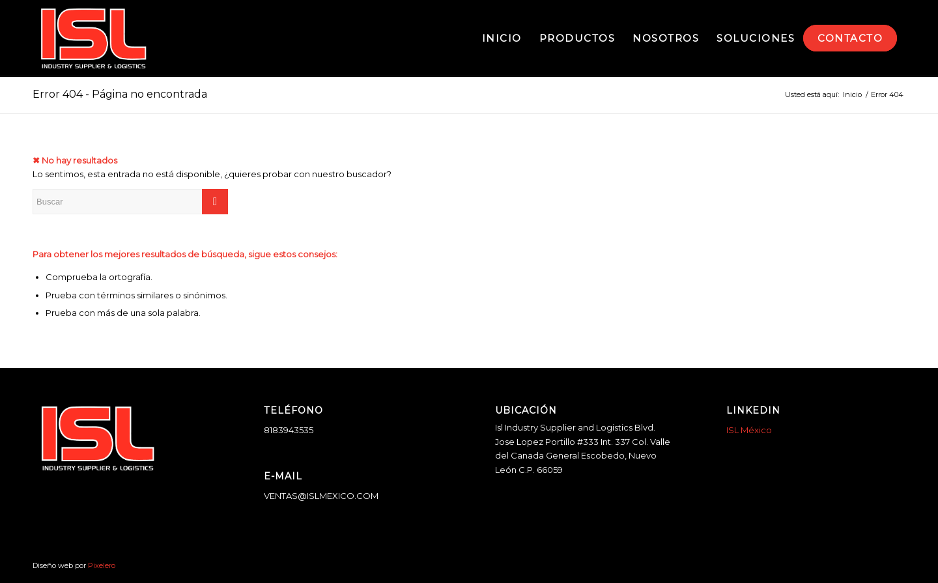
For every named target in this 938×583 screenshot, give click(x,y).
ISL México (749, 430)
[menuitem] (502, 38)
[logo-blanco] (93, 38)
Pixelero (101, 565)
